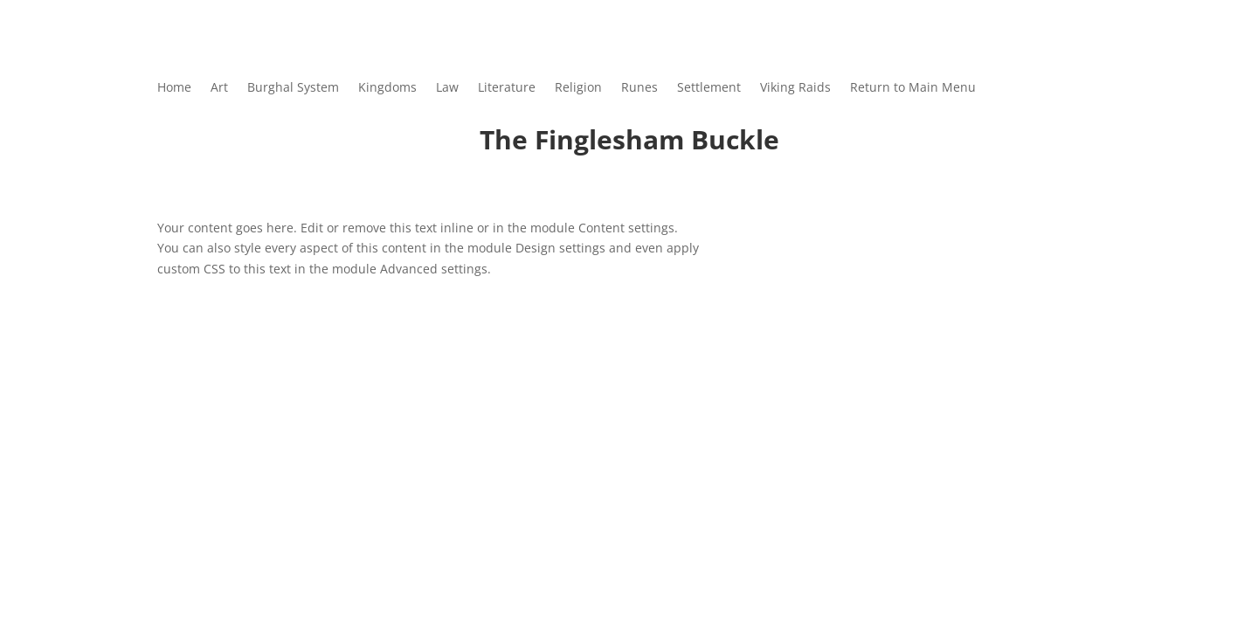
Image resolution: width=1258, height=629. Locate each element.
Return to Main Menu (913, 88)
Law (447, 88)
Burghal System (293, 88)
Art (219, 88)
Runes (639, 88)
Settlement (709, 88)
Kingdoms (387, 88)
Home (174, 88)
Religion (578, 88)
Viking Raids (795, 88)
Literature (507, 88)
